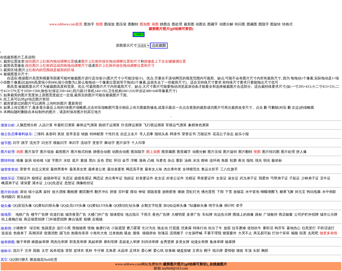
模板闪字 (60, 143)
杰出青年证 (113, 178)
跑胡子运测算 (109, 125)
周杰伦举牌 (59, 242)
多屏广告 (194, 214)
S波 (47, 160)
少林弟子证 (310, 178)
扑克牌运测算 (131, 125)
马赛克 (161, 160)
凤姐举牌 (95, 242)
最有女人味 (153, 169)
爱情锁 (229, 250)
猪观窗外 (230, 233)
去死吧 (313, 233)
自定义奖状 (40, 169)
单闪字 (74, 143)
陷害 (302, 233)
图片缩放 (47, 152)
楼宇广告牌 (39, 214)
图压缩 (121, 24)
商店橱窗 (286, 214)
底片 (75, 160)
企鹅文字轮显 (151, 205)
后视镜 (97, 219)
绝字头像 (216, 205)
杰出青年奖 (172, 169)
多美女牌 (182, 242)
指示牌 (217, 250)
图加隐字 (138, 152)
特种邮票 (97, 134)
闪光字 (46, 143)
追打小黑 (64, 228)
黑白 (92, 160)
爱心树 (146, 250)
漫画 (142, 160)
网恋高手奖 (134, 169)
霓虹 (108, 160)
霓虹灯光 (193, 192)
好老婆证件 (144, 178)
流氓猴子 (177, 233)
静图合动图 (102, 152)
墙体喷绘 (117, 214)
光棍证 (190, 178)
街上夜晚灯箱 (11, 219)
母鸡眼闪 (8, 197)
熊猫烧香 (79, 228)
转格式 (287, 24)
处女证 (160, 178)
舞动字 (109, 143)
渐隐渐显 (154, 192)
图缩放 (109, 24)
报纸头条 (161, 134)
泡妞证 (129, 178)
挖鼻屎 (186, 228)
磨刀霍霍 (134, 228)
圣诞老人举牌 (129, 242)
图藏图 (252, 24)
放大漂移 (59, 192)
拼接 (113, 192)
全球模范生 (191, 169)
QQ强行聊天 (18, 259)
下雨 (220, 192)
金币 (125, 160)
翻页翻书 (86, 192)
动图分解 (226, 24)
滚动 (23, 192)
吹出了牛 (215, 228)
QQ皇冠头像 (22, 205)
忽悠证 (69, 183)
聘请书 (175, 134)
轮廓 (233, 160)
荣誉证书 (189, 134)
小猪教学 (20, 228)
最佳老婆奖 (116, 169)
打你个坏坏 (281, 233)
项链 (239, 250)
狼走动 (162, 228)
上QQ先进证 (53, 183)
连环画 (215, 160)
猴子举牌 (23, 242)
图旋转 (275, 24)
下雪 (228, 192)
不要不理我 (212, 233)
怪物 (91, 228)
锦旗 (84, 134)
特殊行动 (200, 228)
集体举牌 (217, 242)
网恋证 (98, 178)
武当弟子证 (248, 178)
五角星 (111, 250)
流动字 (86, 143)
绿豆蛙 (34, 228)
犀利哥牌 (111, 242)
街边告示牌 (222, 214)
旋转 (46, 192)
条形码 (51, 134)
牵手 (239, 205)
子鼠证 (294, 178)
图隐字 (263, 24)
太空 (44, 250)
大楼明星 (178, 214)
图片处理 (288, 152)
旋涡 (28, 160)
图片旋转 (230, 152)
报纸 (249, 160)
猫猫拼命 (149, 233)
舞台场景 (75, 219)
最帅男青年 (59, 169)
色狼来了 (20, 233)
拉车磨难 (239, 228)
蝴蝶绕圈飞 (269, 192)
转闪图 (240, 24)
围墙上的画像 (243, 214)
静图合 (165, 24)
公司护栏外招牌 (306, 214)
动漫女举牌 (199, 242)
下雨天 (146, 214)
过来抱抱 (116, 233)
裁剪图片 (62, 152)
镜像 (19, 160)
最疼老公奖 (97, 169)
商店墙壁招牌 (34, 219)
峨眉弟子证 (10, 183)
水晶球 (122, 250)
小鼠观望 (118, 228)
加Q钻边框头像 (175, 205)
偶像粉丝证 (85, 183)
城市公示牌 (328, 214)
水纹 (67, 160)
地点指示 (132, 214)
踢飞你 (64, 233)
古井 (28, 250)
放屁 (227, 228)
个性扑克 (112, 134)
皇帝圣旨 (73, 134)
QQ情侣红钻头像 (126, 205)
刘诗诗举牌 (150, 242)
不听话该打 (326, 228)
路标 (258, 214)
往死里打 (309, 228)
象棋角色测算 (198, 125)
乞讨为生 (149, 228)
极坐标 (277, 160)
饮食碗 (170, 250)
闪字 (16, 143)
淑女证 (233, 178)
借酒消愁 (51, 233)
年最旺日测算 (64, 125)
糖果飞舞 (287, 192)
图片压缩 (215, 152)
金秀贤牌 (167, 242)
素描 (83, 160)
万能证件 (204, 134)
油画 (187, 160)
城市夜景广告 (75, 214)
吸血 (127, 233)
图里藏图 (168, 152)
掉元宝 (300, 192)
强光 (258, 160)
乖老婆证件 (206, 178)
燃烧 (181, 192)
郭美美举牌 (78, 242)
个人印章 (138, 143)
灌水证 (37, 183)
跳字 (24, 143)
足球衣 (134, 250)
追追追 (6, 233)
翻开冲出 (101, 192)
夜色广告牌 (161, 214)
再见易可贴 (262, 233)
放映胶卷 (169, 192)
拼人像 (301, 152)
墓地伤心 (294, 228)
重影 (179, 160)
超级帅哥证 (52, 178)
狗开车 (280, 228)
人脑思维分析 (26, 125)
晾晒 (87, 219)
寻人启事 (146, 134)
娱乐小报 (242, 134)
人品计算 (46, 125)
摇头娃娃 (24, 197)
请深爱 (25, 183)
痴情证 (37, 178)
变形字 (97, 143)
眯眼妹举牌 (40, 242)
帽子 (207, 250)
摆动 (133, 192)
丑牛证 (325, 178)
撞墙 (136, 233)
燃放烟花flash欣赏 (43, 259)
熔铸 (204, 160)
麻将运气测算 (86, 125)
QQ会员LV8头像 (73, 205)
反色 (100, 160)
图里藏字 (184, 152)
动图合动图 (120, 152)
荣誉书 (25, 169)
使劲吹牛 (254, 228)
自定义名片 (129, 134)
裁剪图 (189, 24)
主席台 (197, 250)
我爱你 (264, 178)
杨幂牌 (230, 242)
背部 (68, 250)
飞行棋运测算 (153, 125)
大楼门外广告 (98, 214)
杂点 (171, 160)
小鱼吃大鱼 (98, 233)
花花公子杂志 (223, 134)
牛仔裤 (99, 250)
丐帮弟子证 (279, 178)
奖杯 (88, 250)
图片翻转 (245, 152)
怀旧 (117, 160)
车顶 (248, 250)
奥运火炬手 (210, 169)
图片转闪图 (271, 152)
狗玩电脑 (314, 192)
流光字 (34, 143)
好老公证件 (175, 178)
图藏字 (212, 24)
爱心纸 (158, 250)
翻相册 (72, 192)
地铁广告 (22, 214)
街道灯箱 (57, 214)
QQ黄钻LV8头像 (99, 205)
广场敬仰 (270, 214)
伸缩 (141, 192)
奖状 (60, 134)
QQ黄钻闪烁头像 (46, 205)
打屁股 (174, 228)
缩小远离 (35, 192)
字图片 (57, 160)
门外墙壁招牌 (56, 219)
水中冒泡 (252, 192)
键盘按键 (184, 250)
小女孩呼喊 (193, 233)
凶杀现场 (57, 250)
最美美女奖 (78, 169)
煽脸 (294, 233)
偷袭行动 (103, 228)
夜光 (241, 160)
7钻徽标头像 (197, 205)
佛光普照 (208, 192)
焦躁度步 (48, 228)
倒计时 (229, 205)
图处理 (177, 24)
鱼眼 (224, 160)
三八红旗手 (229, 169)
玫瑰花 (163, 233)
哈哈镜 (38, 160)
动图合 (201, 24)
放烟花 (238, 192)
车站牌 (207, 214)
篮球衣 (79, 250)
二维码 (39, 134)
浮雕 (134, 160)
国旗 (36, 250)
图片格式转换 (81, 152)
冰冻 (196, 160)
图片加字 (123, 143)
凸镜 (150, 160)
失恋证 (67, 178)
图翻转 (133, 24)
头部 (256, 250)
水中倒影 (329, 192)
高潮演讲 (36, 233)
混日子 (18, 250)
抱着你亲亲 (80, 233)
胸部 (264, 250)
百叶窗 (123, 192)
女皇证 (221, 178)
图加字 (89, 24)
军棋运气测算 (176, 125)
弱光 (266, 160)
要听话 (268, 228)
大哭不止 (245, 233)
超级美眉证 (83, 178)
